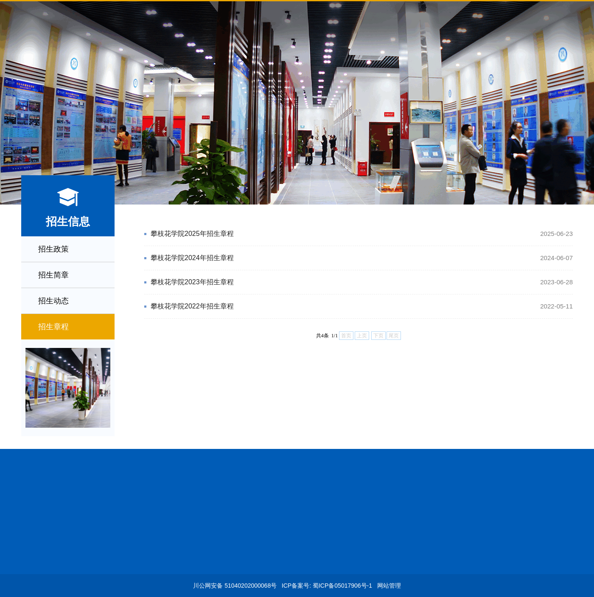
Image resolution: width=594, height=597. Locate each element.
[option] (297, 103)
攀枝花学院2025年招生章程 (362, 233)
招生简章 (53, 275)
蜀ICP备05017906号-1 (342, 585)
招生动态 (53, 301)
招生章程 (53, 326)
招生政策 (53, 249)
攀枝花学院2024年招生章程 (362, 258)
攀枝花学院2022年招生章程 (362, 306)
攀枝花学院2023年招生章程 (362, 282)
